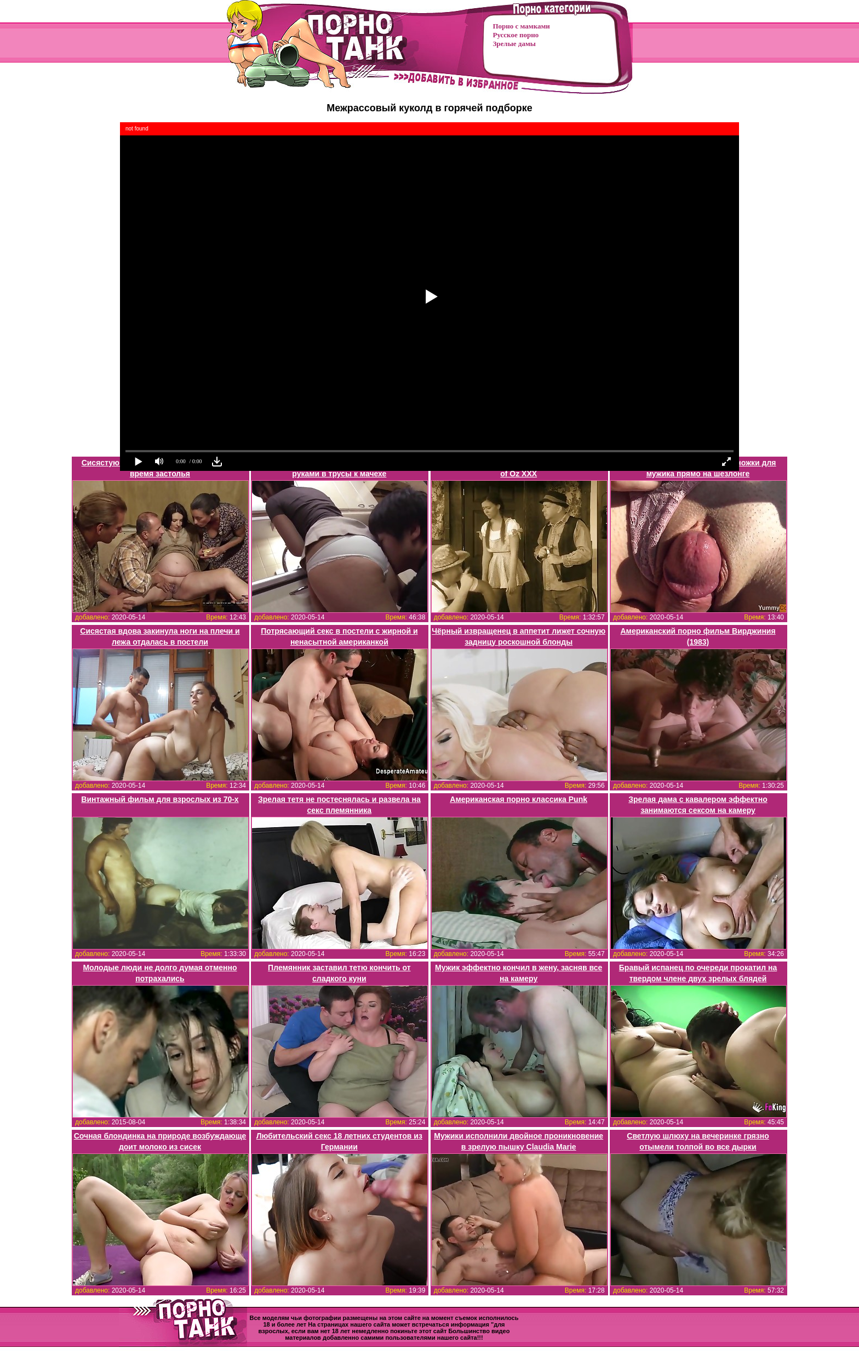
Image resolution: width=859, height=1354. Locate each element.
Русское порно (516, 35)
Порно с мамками (521, 26)
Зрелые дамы (514, 43)
